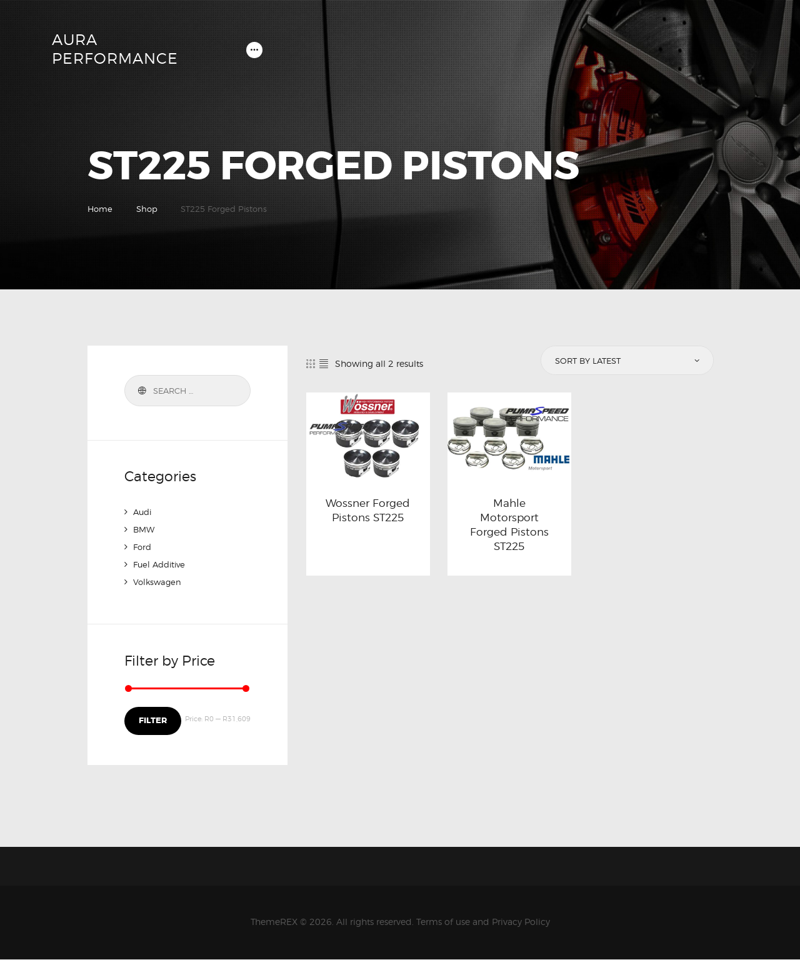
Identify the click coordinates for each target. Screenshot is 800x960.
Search (140, 392)
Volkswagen (158, 583)
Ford (143, 548)
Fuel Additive (161, 566)
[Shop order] (626, 363)
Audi (143, 513)
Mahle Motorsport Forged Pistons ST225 (509, 528)
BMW (144, 531)
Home (100, 210)
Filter (152, 721)
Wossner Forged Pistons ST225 (368, 513)
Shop (147, 210)
